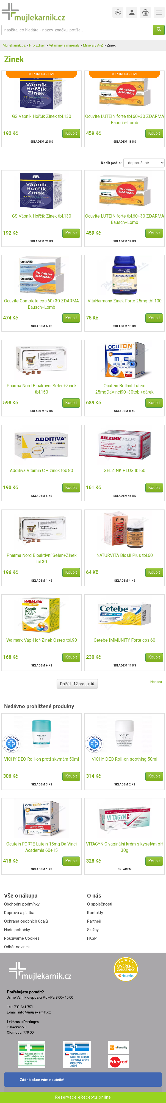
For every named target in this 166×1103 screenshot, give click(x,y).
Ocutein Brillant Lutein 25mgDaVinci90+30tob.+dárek (124, 389)
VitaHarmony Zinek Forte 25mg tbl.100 (125, 300)
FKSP (92, 938)
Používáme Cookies (22, 938)
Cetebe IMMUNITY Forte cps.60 (124, 640)
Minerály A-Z (93, 45)
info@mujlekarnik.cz (34, 1012)
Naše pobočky (17, 929)
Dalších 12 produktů (77, 684)
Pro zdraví (37, 45)
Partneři (94, 921)
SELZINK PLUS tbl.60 (124, 470)
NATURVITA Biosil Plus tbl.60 (124, 555)
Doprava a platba (19, 912)
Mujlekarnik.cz (14, 45)
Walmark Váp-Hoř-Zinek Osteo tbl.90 (41, 640)
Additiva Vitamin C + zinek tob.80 (41, 470)
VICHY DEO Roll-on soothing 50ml (124, 759)
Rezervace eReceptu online (83, 1097)
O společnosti (99, 904)
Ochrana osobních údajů (26, 921)
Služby (93, 929)
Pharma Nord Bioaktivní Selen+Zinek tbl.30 (42, 558)
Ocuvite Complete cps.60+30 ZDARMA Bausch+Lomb (41, 304)
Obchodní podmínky (22, 904)
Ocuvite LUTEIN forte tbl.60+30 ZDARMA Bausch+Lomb (124, 119)
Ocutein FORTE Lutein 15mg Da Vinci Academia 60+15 (41, 847)
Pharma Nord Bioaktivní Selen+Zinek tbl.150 (42, 389)
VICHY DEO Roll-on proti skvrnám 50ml (41, 759)
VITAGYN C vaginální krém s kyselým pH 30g (124, 847)
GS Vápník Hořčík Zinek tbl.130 (41, 116)
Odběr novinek (17, 946)
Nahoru (156, 682)
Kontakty (95, 912)
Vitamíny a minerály (64, 45)
